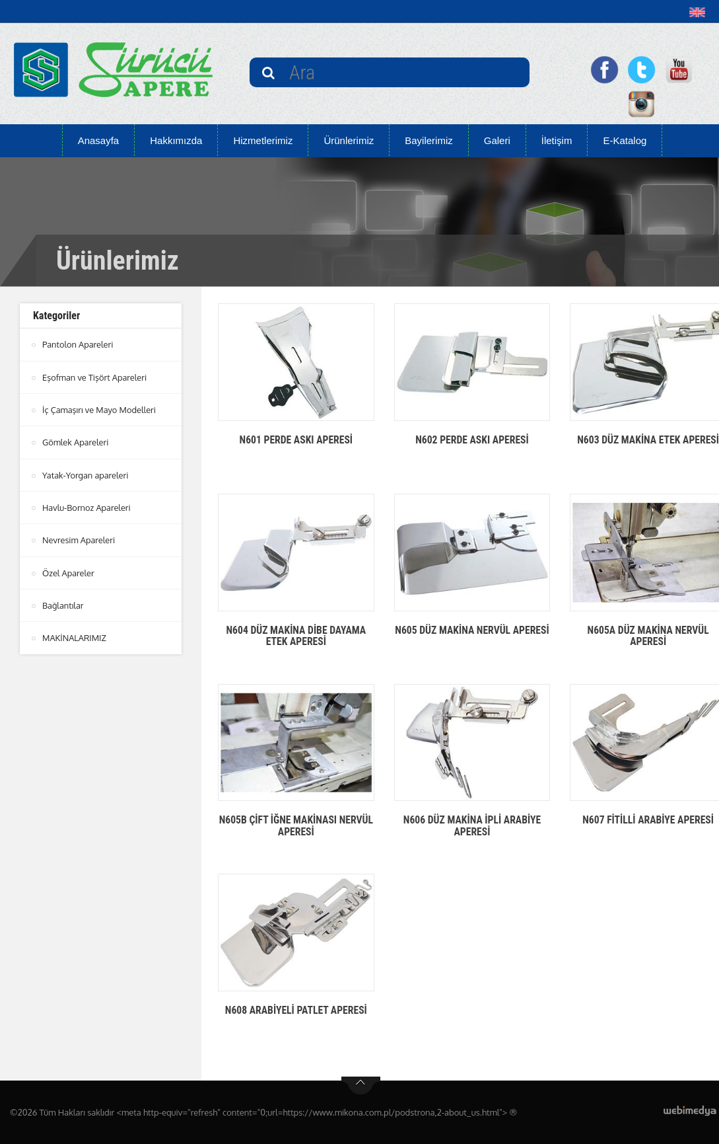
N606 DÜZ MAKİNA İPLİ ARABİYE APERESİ (472, 826)
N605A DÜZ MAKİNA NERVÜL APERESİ (648, 636)
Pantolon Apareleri (78, 344)
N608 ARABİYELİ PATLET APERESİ (295, 1010)
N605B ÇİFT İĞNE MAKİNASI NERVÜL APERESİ (296, 826)
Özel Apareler (68, 571)
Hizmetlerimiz (262, 140)
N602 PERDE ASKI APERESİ (472, 440)
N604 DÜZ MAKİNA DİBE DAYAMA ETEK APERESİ (295, 636)
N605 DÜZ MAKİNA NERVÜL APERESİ (472, 636)
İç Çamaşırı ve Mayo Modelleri (99, 409)
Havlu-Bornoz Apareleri (87, 506)
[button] (700, 12)
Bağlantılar (63, 603)
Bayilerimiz (429, 140)
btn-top (360, 1086)
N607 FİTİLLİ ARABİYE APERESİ (648, 820)
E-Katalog (624, 140)
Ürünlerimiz (349, 140)
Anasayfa (99, 140)
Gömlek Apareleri (76, 441)
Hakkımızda (176, 140)
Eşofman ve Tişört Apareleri (95, 376)
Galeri (497, 140)
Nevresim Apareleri (79, 538)
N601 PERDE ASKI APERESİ (296, 440)
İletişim (556, 140)
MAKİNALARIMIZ (74, 635)
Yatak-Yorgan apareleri (85, 474)
